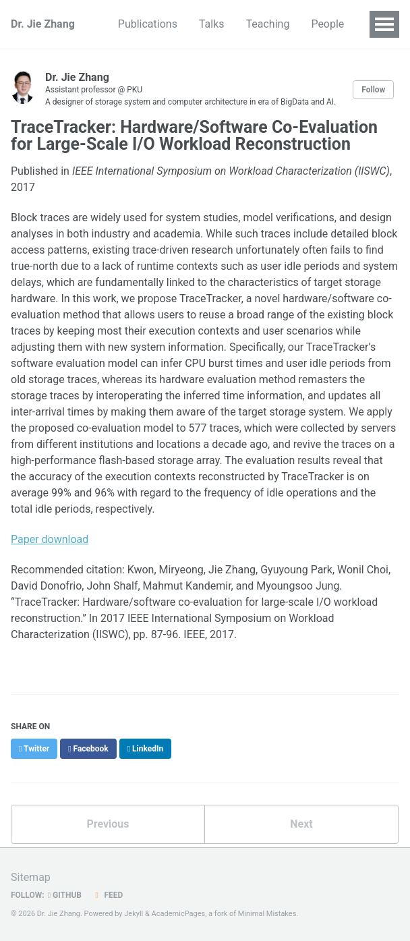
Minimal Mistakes (267, 913)
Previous (107, 824)
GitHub (65, 895)
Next (301, 824)
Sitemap (31, 877)
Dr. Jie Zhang (43, 24)
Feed (107, 895)
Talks (212, 24)
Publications (147, 24)
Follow (373, 89)
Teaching (268, 24)
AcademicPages (179, 913)
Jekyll (133, 913)
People (327, 24)
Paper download (49, 539)
